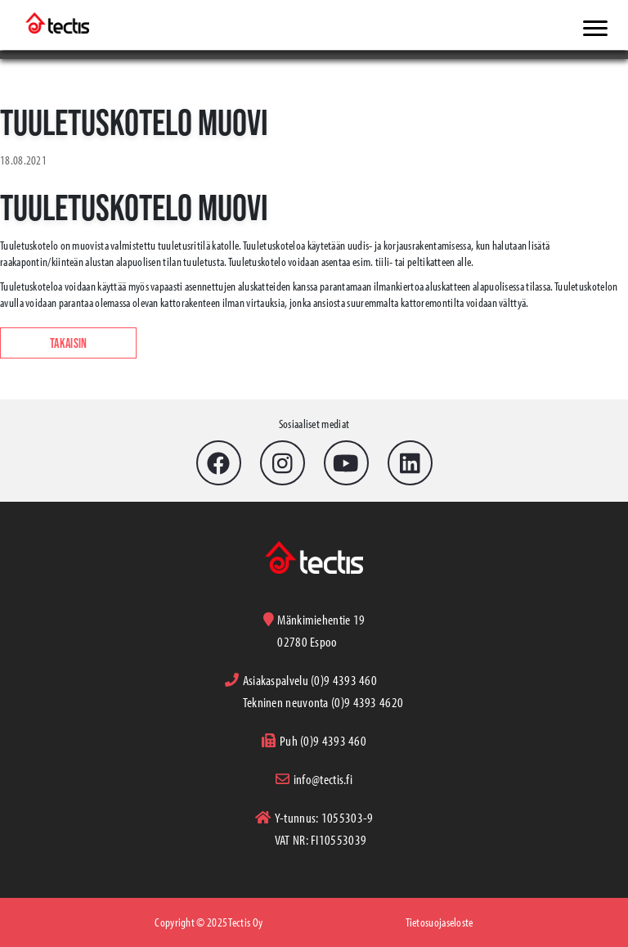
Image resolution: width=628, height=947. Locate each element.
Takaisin (68, 343)
